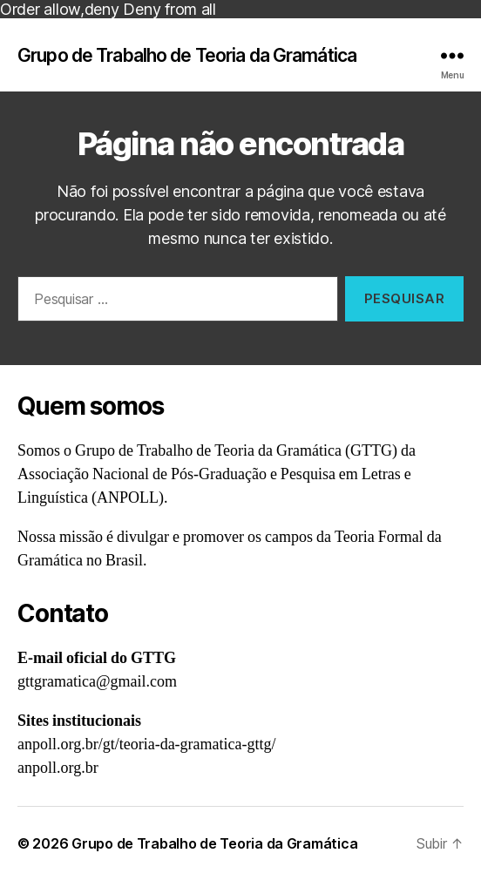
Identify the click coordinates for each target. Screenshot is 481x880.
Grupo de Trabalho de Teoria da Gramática (186, 55)
